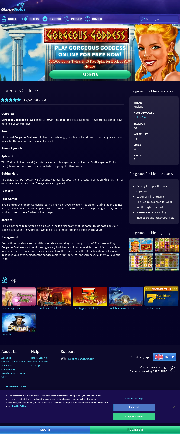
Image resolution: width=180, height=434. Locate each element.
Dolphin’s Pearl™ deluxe (123, 308)
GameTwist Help (39, 361)
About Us (6, 357)
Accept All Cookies (134, 418)
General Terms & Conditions (16, 361)
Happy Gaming (39, 357)
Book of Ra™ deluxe (50, 308)
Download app (16, 386)
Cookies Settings (134, 400)
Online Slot (140, 117)
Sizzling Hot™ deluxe (86, 308)
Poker (72, 18)
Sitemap (35, 365)
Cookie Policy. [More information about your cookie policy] (19, 408)
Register (90, 74)
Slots (29, 18)
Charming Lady (11, 308)
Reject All (134, 409)
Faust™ (7, 334)
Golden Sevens (154, 308)
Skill (9, 18)
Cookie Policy (8, 369)
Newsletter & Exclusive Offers (13, 375)
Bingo (93, 18)
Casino (51, 18)
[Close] (174, 409)
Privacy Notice (8, 365)
